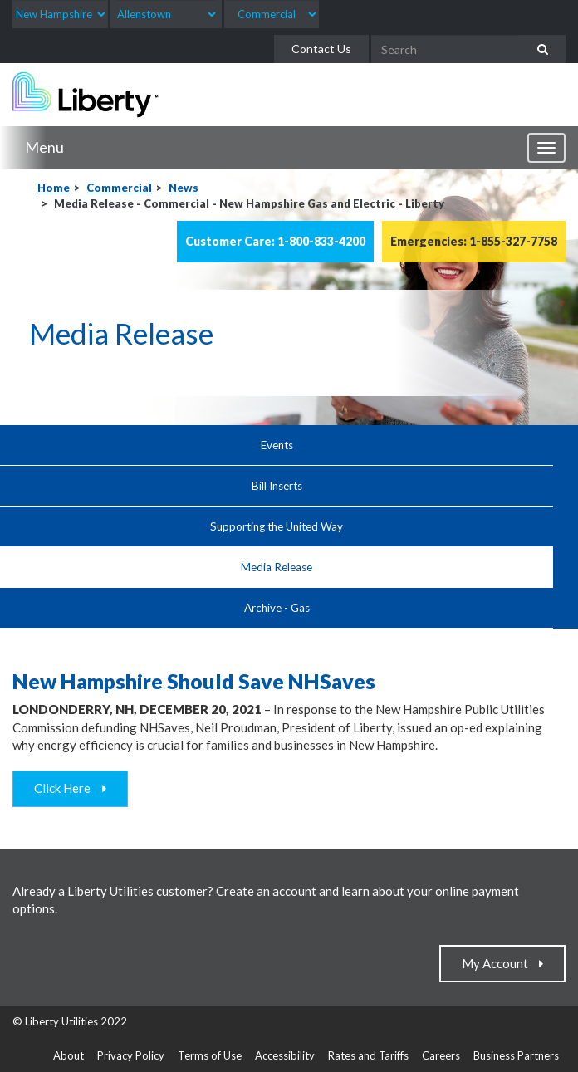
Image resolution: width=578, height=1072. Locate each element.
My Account (499, 963)
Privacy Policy (130, 1055)
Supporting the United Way (276, 526)
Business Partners (516, 1055)
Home (53, 187)
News (183, 187)
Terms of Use (210, 1055)
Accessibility (285, 1055)
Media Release (276, 567)
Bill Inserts (277, 485)
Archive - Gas (277, 607)
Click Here (66, 788)
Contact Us (321, 49)
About (68, 1055)
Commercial (119, 187)
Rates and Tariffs (368, 1055)
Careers (441, 1055)
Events (277, 445)
